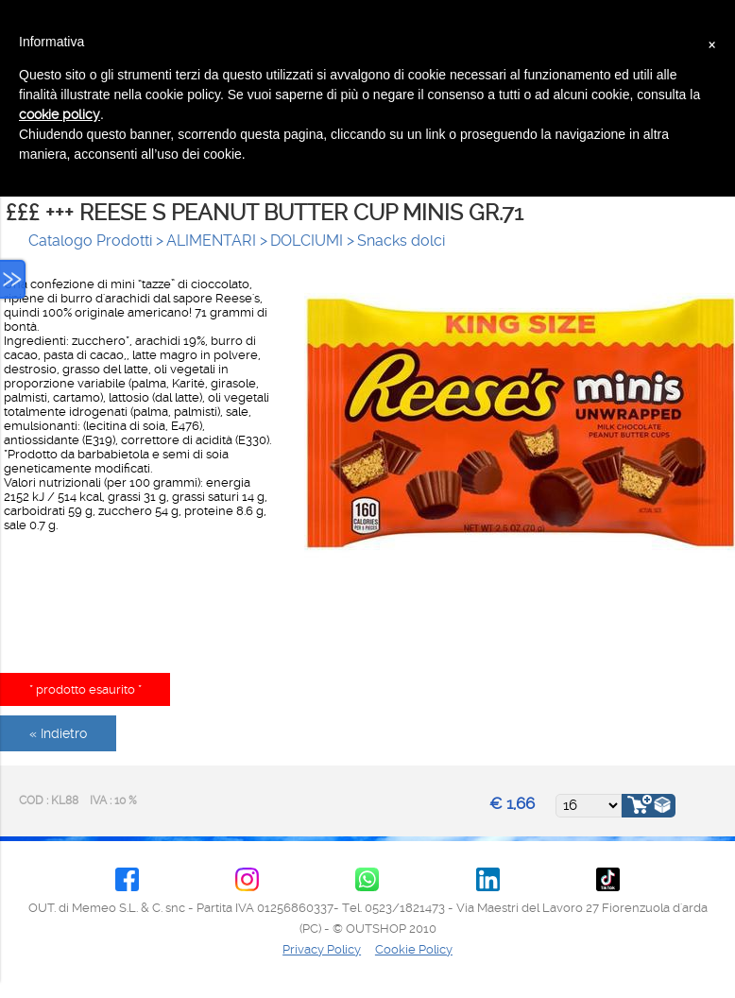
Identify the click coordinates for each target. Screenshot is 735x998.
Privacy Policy (321, 949)
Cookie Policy (414, 949)
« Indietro (58, 733)
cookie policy (59, 114)
